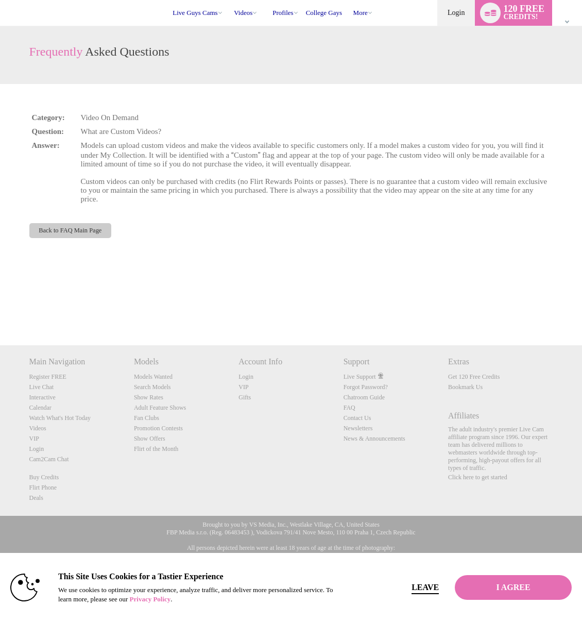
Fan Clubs (146, 418)
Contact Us (357, 418)
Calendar (40, 407)
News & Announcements (374, 438)
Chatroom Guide (364, 397)
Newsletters (358, 428)
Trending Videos (229, 0)
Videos (243, 12)
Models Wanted (153, 376)
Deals (36, 497)
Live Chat (41, 387)
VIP (34, 438)
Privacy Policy (150, 599)
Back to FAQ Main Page (70, 230)
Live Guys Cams (195, 12)
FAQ (349, 407)
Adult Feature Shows (160, 407)
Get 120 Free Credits (474, 376)
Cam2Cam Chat (49, 459)
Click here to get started (477, 477)
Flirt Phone (43, 487)
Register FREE (47, 376)
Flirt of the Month (156, 448)
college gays (324, 12)
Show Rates (148, 397)
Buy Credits (44, 477)
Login (456, 12)
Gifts (244, 397)
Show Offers (149, 438)
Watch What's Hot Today (60, 418)
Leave (420, 587)
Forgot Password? (366, 387)
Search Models (152, 387)
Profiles (282, 12)
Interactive (42, 397)
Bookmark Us (465, 387)
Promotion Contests (158, 428)
